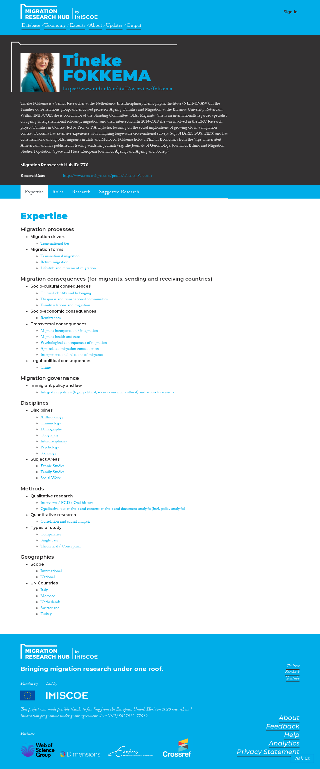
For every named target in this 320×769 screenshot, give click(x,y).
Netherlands (50, 602)
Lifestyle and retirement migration (68, 268)
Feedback (283, 726)
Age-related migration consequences (70, 349)
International (51, 571)
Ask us (302, 758)
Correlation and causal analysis (65, 522)
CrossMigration (60, 11)
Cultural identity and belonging (65, 293)
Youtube (293, 679)
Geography (49, 435)
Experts (77, 26)
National (47, 577)
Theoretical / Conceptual (60, 546)
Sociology (48, 453)
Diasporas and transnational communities (74, 299)
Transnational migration (60, 256)
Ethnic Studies (52, 466)
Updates (114, 26)
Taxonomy (55, 26)
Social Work (50, 478)
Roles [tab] (58, 192)
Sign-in (291, 12)
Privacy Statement (268, 752)
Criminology (50, 423)
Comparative (50, 534)
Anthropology (51, 417)
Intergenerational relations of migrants (71, 355)
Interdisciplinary (53, 441)
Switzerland (50, 608)
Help (292, 735)
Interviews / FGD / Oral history (66, 503)
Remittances (50, 318)
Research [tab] (81, 192)
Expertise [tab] (34, 192)
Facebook (292, 673)
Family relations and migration (65, 305)
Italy (44, 590)
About (95, 26)
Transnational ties (55, 244)
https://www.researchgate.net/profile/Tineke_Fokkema (107, 176)
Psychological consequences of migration (73, 343)
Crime (45, 368)
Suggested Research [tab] (119, 192)
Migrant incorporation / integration (69, 331)
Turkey (46, 614)
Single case (49, 540)
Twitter (293, 667)
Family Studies (52, 472)
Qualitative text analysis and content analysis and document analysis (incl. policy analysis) (112, 509)
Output (133, 26)
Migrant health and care (60, 337)
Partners (58, 695)
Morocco (47, 596)
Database (31, 26)
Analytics (284, 743)
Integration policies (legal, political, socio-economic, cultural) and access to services (107, 392)
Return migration (54, 262)
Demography (51, 429)
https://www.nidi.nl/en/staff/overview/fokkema (117, 89)
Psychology (49, 447)
